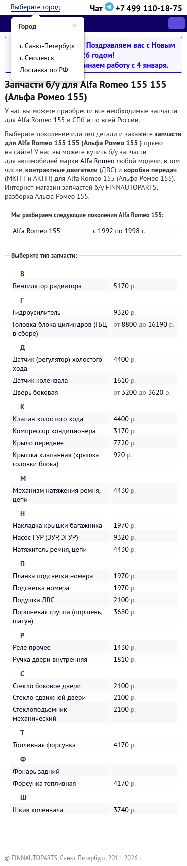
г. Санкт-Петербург (48, 45)
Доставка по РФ (44, 69)
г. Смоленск (37, 57)
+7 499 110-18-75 (149, 8)
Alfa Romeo (97, 160)
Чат (102, 8)
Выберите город (35, 6)
